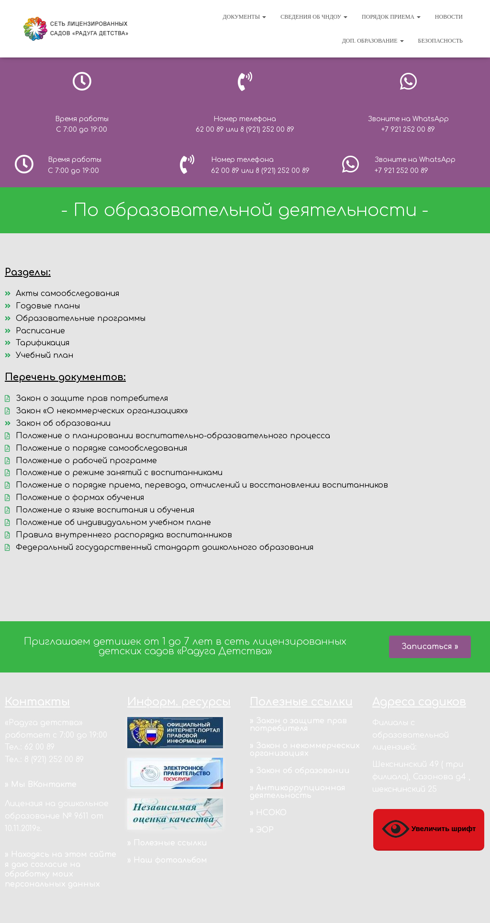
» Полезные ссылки (167, 843)
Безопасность (440, 40)
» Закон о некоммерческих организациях (305, 749)
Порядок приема (391, 16)
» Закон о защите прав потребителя (298, 725)
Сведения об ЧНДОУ (313, 16)
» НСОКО (268, 813)
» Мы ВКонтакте (41, 784)
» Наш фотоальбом (167, 860)
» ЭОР (262, 830)
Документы (245, 16)
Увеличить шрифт (429, 829)
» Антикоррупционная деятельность (297, 792)
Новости (449, 16)
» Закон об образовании (300, 770)
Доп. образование (373, 40)
